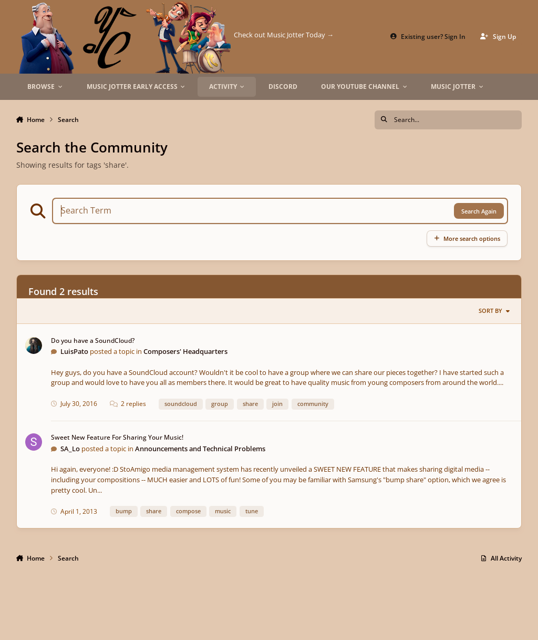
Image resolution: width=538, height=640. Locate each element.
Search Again (478, 211)
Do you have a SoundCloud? (92, 340)
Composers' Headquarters (185, 351)
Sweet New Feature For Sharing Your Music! (117, 437)
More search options (467, 238)
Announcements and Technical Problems (200, 448)
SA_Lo (70, 448)
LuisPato (74, 351)
